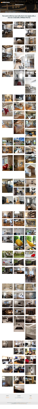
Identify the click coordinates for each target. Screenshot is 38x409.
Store (30, 401)
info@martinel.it (7, 401)
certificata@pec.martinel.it (23, 407)
